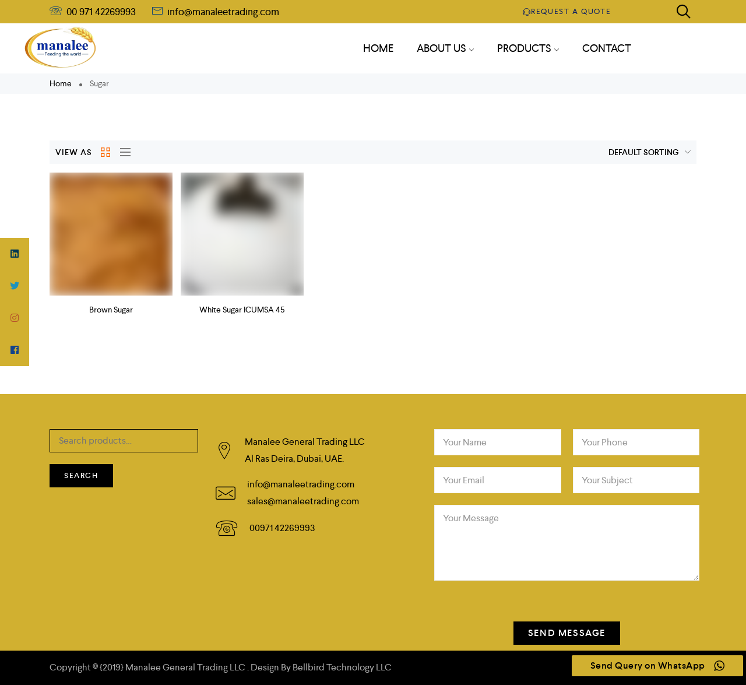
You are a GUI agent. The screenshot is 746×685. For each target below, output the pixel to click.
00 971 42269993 (101, 11)
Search (81, 475)
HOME (378, 48)
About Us (445, 48)
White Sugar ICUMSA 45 (241, 309)
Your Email (463, 480)
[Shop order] (625, 152)
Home (61, 83)
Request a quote (567, 11)
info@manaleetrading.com (222, 11)
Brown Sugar (111, 309)
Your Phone (605, 442)
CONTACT (606, 48)
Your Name (465, 442)
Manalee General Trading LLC (186, 667)
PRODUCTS (528, 48)
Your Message (471, 518)
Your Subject (607, 480)
